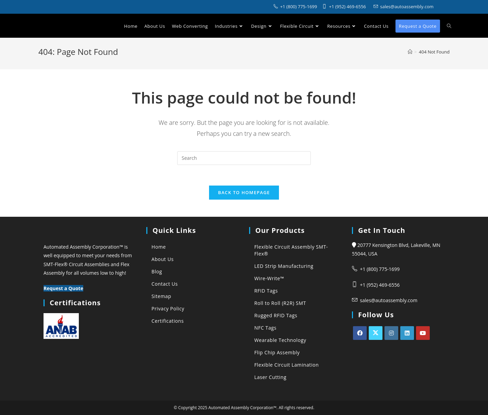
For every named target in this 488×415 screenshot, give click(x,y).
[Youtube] (423, 333)
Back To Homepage (244, 192)
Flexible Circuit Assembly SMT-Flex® (291, 250)
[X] (375, 333)
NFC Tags (265, 327)
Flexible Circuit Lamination (286, 364)
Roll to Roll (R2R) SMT (280, 303)
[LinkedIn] (407, 333)
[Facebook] (360, 333)
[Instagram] (391, 333)
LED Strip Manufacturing (284, 266)
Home (158, 247)
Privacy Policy (167, 308)
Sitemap (161, 296)
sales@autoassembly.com (388, 300)
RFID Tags (266, 290)
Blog (156, 271)
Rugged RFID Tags (275, 315)
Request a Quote (63, 288)
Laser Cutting (270, 377)
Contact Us (164, 284)
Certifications (167, 321)
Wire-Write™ (269, 278)
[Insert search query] (244, 158)
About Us (162, 259)
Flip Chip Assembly (277, 352)
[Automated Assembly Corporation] (410, 52)
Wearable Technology (280, 340)
